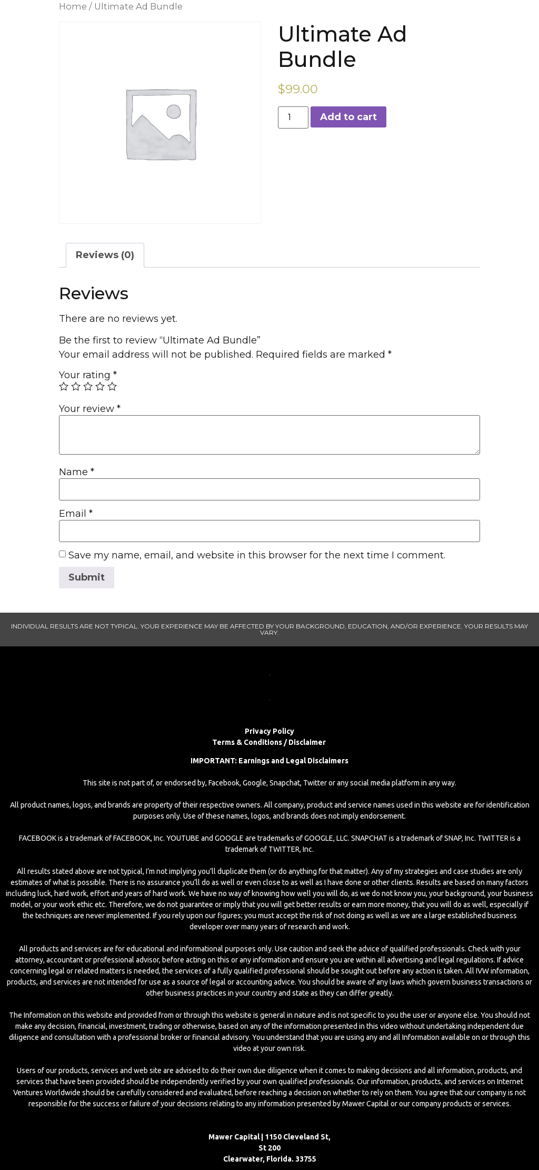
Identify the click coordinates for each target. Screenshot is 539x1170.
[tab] (105, 255)
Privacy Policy (269, 731)
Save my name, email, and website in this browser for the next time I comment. (256, 555)
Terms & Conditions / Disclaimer (269, 742)
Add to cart (348, 117)
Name (76, 472)
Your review (90, 409)
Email (76, 513)
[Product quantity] (293, 117)
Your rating (88, 375)
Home (73, 6)
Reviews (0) (105, 255)
